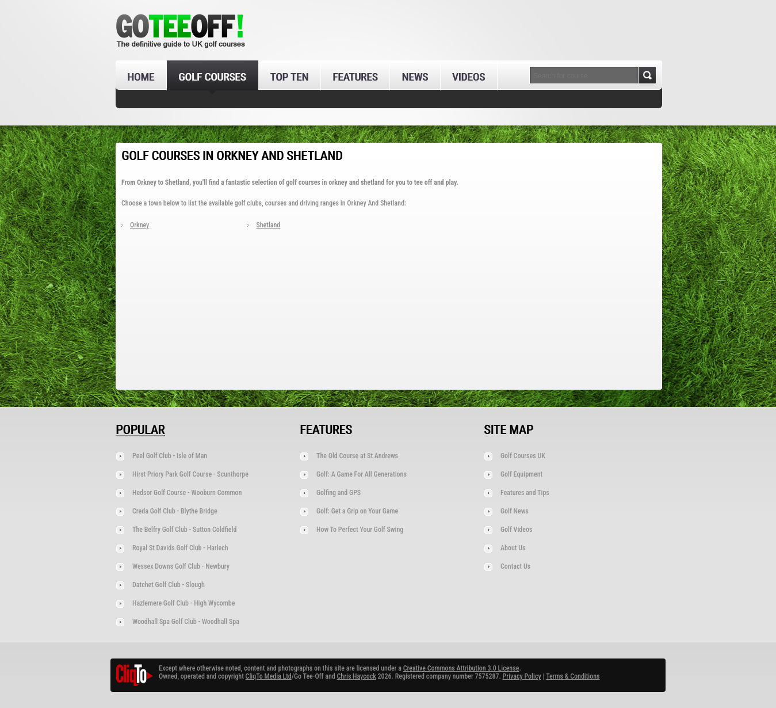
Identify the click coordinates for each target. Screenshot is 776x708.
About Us (512, 548)
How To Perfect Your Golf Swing (359, 530)
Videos (468, 76)
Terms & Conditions (572, 676)
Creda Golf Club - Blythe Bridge (174, 511)
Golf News (514, 511)
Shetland (268, 225)
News (415, 76)
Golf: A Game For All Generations (361, 474)
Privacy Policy (522, 676)
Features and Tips (524, 493)
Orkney (139, 225)
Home (140, 76)
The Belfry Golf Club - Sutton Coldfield (184, 530)
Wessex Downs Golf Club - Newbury (181, 566)
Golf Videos (516, 530)
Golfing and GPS (338, 493)
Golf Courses (212, 76)
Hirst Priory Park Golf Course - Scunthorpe (190, 474)
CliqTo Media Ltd (269, 676)
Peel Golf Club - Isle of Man (169, 456)
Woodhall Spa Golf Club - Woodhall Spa (185, 622)
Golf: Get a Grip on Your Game (357, 511)
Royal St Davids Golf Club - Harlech (180, 548)
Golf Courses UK (522, 456)
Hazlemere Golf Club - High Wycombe (183, 603)
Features (354, 76)
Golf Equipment (521, 474)
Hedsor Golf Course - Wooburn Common (187, 493)
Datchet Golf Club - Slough (168, 585)
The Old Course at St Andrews (357, 456)
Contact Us (515, 566)
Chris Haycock (356, 676)
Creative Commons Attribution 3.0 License (461, 668)
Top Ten (289, 76)
